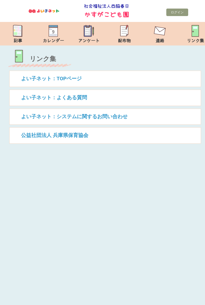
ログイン (177, 12)
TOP (193, 298)
